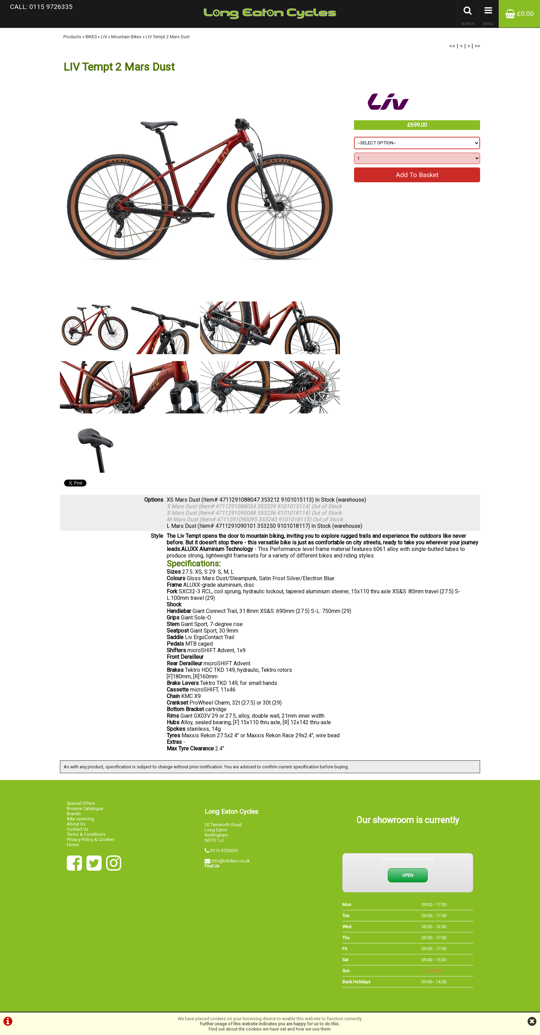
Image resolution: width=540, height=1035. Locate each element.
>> (477, 46)
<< (452, 46)
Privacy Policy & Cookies (91, 839)
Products (72, 36)
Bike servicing (80, 818)
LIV (104, 36)
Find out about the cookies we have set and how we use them (270, 1029)
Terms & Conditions (86, 834)
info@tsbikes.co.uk (230, 860)
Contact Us (78, 829)
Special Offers (81, 803)
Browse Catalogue (85, 808)
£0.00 (519, 14)
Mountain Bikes (126, 36)
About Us (76, 824)
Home (73, 844)
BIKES (91, 36)
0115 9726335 (224, 850)
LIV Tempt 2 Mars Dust (168, 36)
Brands (74, 813)
